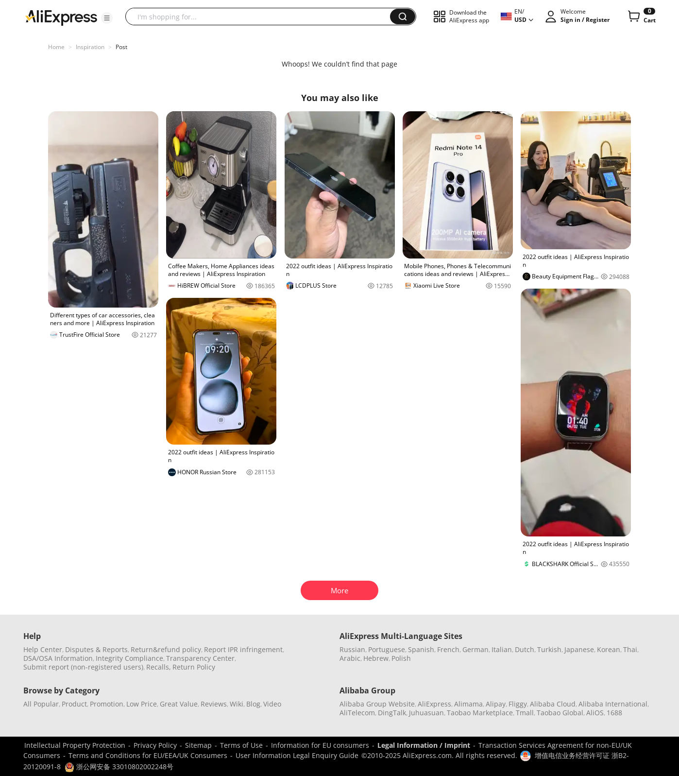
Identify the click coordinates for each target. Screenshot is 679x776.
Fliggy (518, 703)
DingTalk (392, 712)
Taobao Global (560, 712)
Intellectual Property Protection (74, 745)
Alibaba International (612, 703)
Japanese (579, 649)
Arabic (350, 658)
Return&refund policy (166, 649)
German (475, 649)
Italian (502, 649)
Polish (401, 658)
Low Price (141, 703)
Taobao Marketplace (480, 712)
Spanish (421, 649)
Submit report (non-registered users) (83, 667)
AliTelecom (357, 712)
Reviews (214, 703)
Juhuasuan (426, 712)
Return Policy (193, 667)
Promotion (106, 703)
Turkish (549, 649)
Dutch (524, 649)
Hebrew (376, 658)
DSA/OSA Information (58, 658)
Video (272, 703)
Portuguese (386, 649)
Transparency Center (200, 658)
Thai (630, 649)
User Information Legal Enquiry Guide (297, 755)
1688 (614, 712)
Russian (352, 649)
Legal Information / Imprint (423, 745)
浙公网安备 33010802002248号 (119, 766)
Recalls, (158, 667)
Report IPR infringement (243, 649)
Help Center (42, 649)
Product (74, 703)
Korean (608, 649)
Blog (253, 703)
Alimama (468, 703)
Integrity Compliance (129, 658)
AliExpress (434, 703)
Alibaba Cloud (553, 703)
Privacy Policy (155, 745)
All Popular (41, 703)
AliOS (595, 712)
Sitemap (198, 745)
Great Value (179, 703)
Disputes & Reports (96, 649)
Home (56, 47)
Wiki (236, 703)
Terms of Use (241, 745)
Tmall (525, 712)
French (448, 649)
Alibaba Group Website (377, 703)
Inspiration (90, 47)
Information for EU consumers (320, 745)
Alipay (496, 703)
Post (121, 47)
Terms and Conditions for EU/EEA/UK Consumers (147, 755)
